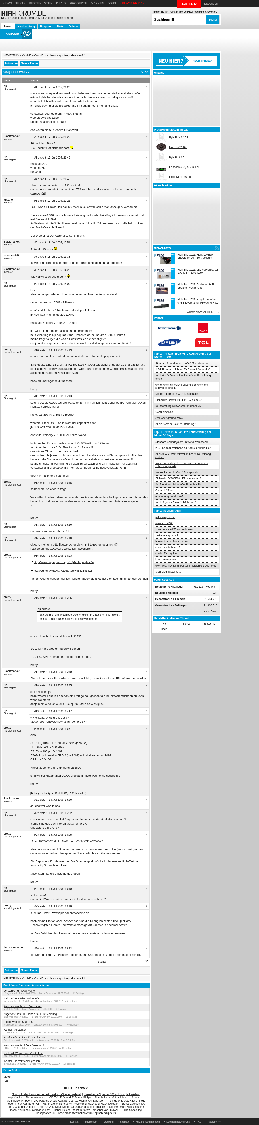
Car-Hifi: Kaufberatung (47, 55)
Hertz (186, 623)
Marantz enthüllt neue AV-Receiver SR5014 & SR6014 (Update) (81, 1103)
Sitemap (124, 1122)
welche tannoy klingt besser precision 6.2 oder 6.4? (185, 565)
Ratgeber (46, 26)
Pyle (163, 623)
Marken (97, 3)
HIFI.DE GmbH (22, 1121)
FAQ (199, 1122)
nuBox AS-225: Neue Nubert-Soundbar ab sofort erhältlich (70, 1106)
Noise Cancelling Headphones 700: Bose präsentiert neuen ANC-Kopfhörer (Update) (89, 1111)
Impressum (91, 1122)
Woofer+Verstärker (15, 1029)
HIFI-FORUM (11, 55)
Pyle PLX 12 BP (178, 137)
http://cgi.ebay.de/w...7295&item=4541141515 (63, 570)
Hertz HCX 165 (178, 147)
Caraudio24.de (164, 412)
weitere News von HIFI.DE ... (203, 312)
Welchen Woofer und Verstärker (23, 1006)
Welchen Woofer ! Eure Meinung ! (24, 1045)
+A (146, 71)
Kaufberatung (26, 26)
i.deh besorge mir (165, 559)
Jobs (112, 3)
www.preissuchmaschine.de (71, 913)
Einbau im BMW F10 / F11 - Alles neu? (178, 400)
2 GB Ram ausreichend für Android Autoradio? (183, 369)
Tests (20, 3)
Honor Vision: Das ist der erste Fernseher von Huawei (86, 1110)
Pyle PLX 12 (176, 157)
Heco (164, 629)
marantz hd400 (164, 523)
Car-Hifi (26, 55)
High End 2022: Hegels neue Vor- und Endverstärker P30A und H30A (198, 301)
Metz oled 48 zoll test (168, 571)
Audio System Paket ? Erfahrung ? (175, 424)
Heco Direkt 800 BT (181, 176)
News (7, 3)
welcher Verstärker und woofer (22, 998)
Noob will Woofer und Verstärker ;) (24, 1053)
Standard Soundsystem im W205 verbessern (181, 363)
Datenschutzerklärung (178, 1122)
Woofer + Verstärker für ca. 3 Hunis (25, 1037)
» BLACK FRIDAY (132, 3)
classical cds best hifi (167, 547)
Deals (61, 3)
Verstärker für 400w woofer (20, 990)
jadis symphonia (165, 517)
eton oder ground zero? (169, 418)
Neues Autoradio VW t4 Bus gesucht (177, 393)
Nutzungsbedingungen (148, 1122)
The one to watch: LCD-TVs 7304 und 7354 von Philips (58, 1097)
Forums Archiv (210, 611)
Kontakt (74, 1122)
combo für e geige (166, 553)
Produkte (78, 3)
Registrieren (214, 1122)
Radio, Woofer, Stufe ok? (18, 1021)
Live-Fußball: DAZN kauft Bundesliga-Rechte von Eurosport (69, 1100)
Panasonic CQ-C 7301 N (184, 167)
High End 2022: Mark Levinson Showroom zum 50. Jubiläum (195, 256)
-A (141, 71)
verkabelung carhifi (166, 535)
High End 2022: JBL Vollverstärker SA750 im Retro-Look (197, 271)
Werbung (109, 1122)
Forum (8, 26)
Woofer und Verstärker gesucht (22, 1061)
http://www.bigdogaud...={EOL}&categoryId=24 (64, 562)
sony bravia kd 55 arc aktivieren (174, 529)
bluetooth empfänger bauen (171, 541)
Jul (6, 1080)
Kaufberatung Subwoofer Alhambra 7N (178, 406)
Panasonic (208, 623)
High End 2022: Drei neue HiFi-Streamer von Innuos (196, 286)
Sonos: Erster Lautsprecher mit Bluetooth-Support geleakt (46, 1094)
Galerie (73, 26)
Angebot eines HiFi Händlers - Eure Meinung (30, 1014)
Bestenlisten (41, 3)
